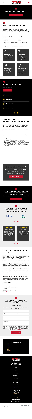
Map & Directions (16, 414)
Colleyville (8, 347)
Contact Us (16, 405)
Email (17, 313)
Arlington (8, 344)
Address (4, 316)
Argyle (8, 343)
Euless (8, 349)
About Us (16, 397)
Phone (4, 313)
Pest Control (16, 399)
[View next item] (18, 113)
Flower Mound (9, 350)
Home (16, 396)
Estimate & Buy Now (16, 402)
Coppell (8, 348)
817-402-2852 (16, 391)
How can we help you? (5, 321)
